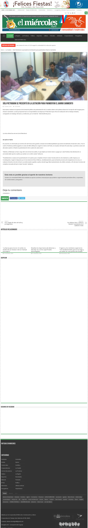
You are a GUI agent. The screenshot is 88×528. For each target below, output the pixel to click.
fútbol (76, 499)
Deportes (39, 35)
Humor (17, 462)
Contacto (79, 10)
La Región (17, 35)
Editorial (3, 479)
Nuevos (11, 493)
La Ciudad (10, 35)
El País (3, 482)
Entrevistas (4, 485)
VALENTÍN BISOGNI (25, 502)
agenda (64, 497)
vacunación (58, 497)
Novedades (18, 477)
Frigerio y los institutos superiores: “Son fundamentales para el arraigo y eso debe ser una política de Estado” (71, 249)
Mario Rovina (71, 497)
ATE (19, 499)
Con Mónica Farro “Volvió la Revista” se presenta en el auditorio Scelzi (73, 223)
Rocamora (41, 497)
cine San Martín (48, 502)
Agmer (28, 497)
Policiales (52, 35)
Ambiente (59, 35)
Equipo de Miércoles (31, 10)
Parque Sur (14, 499)
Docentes (71, 499)
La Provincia (25, 35)
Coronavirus (34, 497)
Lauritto (65, 499)
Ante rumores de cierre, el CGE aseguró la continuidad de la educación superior (36, 45)
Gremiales (18, 459)
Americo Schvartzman (8, 497)
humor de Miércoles (33, 499)
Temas (4, 493)
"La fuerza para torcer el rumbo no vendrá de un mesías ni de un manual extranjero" (15, 249)
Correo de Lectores (6, 471)
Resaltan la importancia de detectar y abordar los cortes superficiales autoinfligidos (43, 249)
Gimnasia (17, 497)
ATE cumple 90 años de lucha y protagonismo (14, 223)
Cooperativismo (68, 35)
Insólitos (17, 465)
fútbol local (40, 502)
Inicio (2, 50)
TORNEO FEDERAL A (14, 502)
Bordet (41, 499)
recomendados (6, 499)
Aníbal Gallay (79, 497)
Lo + (16, 493)
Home (3, 36)
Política (33, 35)
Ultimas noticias (19, 485)
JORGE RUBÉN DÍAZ (49, 497)
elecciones (5, 502)
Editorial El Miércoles (20, 39)
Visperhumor (18, 488)
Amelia (3, 462)
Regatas (81, 499)
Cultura (46, 35)
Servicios (49, 10)
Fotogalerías (78, 35)
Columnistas (42, 10)
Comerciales (4, 465)
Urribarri (52, 499)
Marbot (46, 499)
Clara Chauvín (58, 499)
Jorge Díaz (24, 499)
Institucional (21, 10)
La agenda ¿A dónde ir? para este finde (65, 10)
